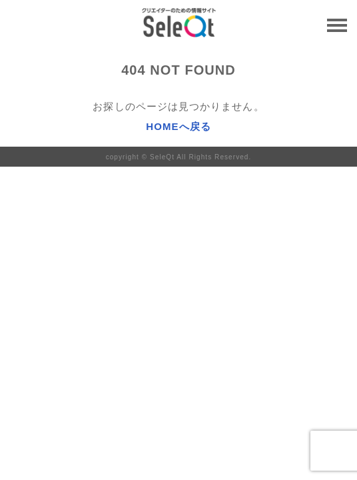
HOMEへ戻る (178, 126)
